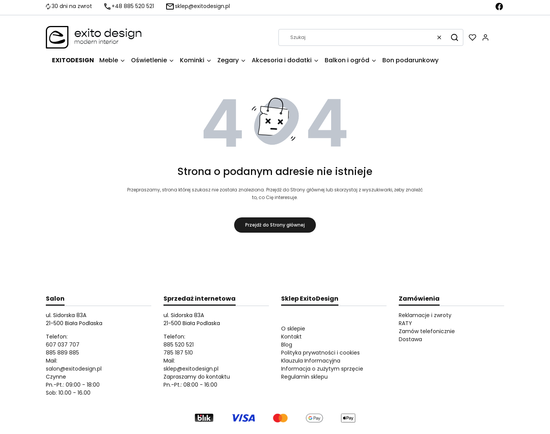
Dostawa (410, 339)
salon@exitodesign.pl (74, 368)
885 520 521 (178, 344)
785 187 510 (178, 352)
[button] (454, 37)
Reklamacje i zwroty (425, 315)
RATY (405, 323)
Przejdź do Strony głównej (275, 225)
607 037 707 (62, 344)
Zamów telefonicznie (427, 331)
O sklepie (293, 328)
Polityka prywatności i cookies (320, 352)
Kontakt (291, 336)
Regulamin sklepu (304, 377)
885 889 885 (62, 352)
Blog (286, 344)
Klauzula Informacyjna (310, 360)
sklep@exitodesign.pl (190, 368)
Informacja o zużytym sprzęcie (322, 368)
